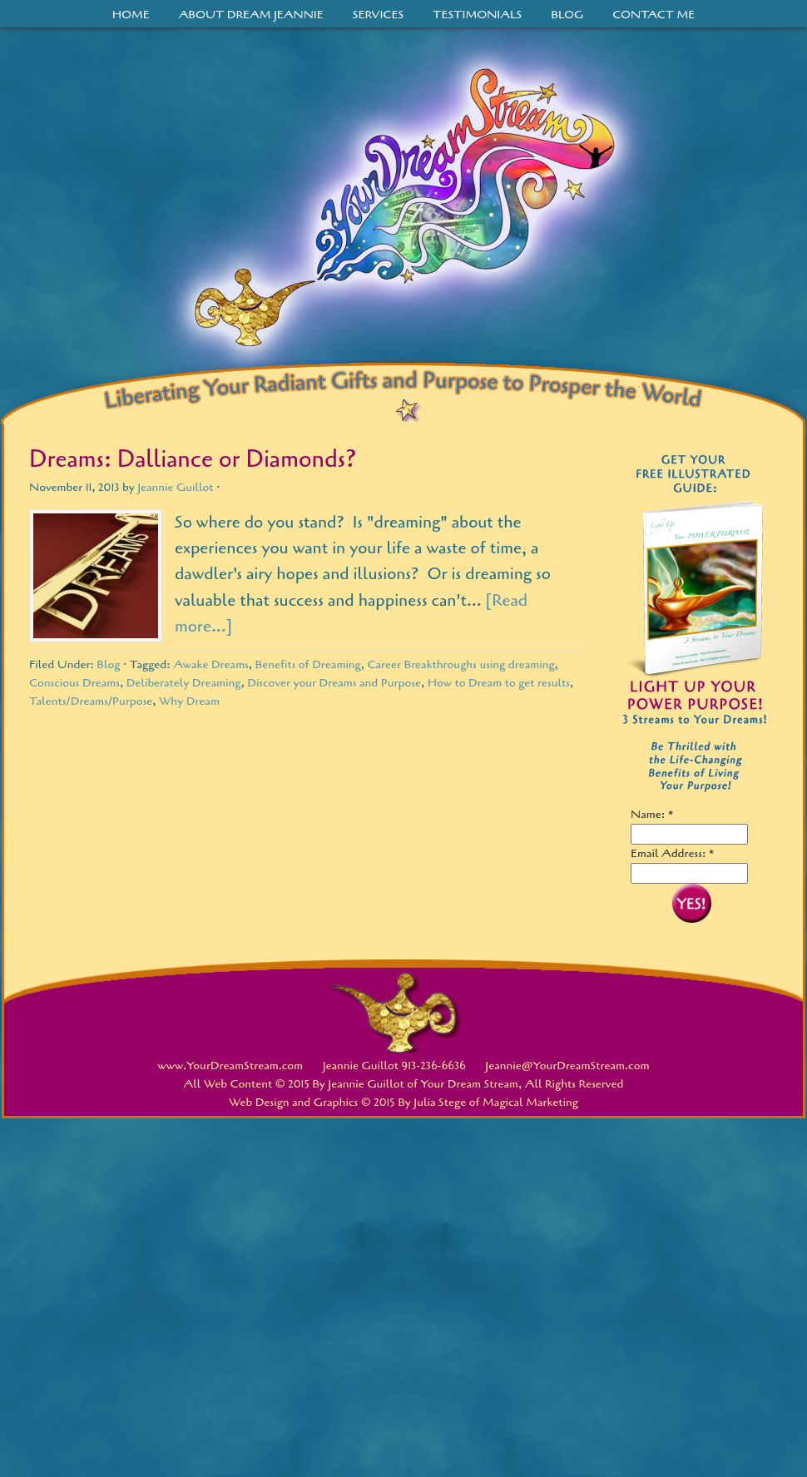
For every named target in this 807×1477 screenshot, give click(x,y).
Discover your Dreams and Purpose (334, 683)
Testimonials (477, 14)
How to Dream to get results (499, 683)
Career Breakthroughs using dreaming (460, 664)
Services (378, 14)
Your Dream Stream (403, 214)
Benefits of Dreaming (308, 664)
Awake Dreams (211, 664)
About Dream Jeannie (251, 14)
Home (131, 14)
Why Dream (189, 701)
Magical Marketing (530, 1102)
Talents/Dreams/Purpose (90, 701)
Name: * (652, 814)
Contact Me (653, 14)
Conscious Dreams (74, 683)
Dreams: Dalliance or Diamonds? (192, 459)
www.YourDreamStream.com (231, 1065)
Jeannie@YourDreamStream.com (567, 1065)
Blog (567, 14)
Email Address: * (673, 853)
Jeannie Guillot (175, 487)
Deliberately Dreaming (183, 683)
